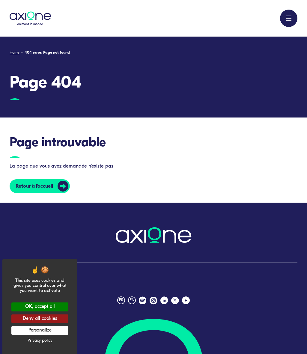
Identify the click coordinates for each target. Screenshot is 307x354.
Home (14, 53)
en (132, 300)
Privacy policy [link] (40, 340)
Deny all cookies (40, 318)
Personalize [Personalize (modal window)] (40, 330)
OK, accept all (40, 306)
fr (121, 300)
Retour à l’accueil (34, 186)
